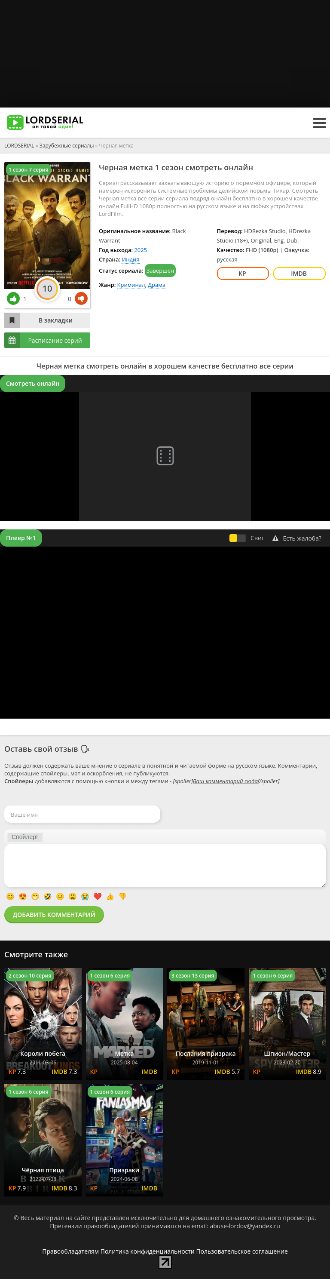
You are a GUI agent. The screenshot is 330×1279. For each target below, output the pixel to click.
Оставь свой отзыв (41, 749)
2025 (140, 250)
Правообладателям (70, 1251)
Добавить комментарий (54, 914)
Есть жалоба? (296, 538)
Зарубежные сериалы (67, 145)
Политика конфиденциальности (148, 1251)
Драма (156, 285)
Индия (130, 259)
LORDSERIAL (19, 145)
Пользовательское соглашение (241, 1251)
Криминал (131, 285)
